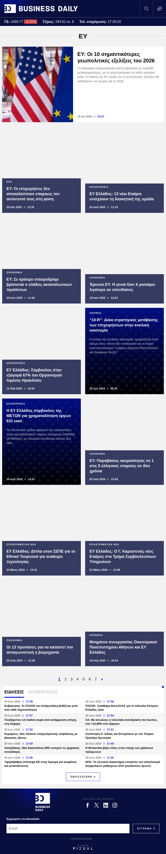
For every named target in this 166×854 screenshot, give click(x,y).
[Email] (67, 828)
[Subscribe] (144, 828)
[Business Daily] (42, 802)
